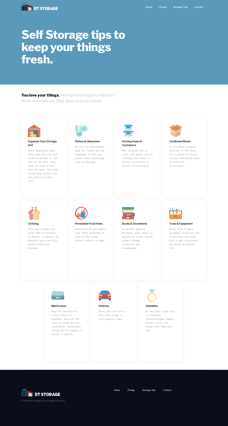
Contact (198, 7)
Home (149, 7)
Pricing (163, 7)
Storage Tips (180, 7)
